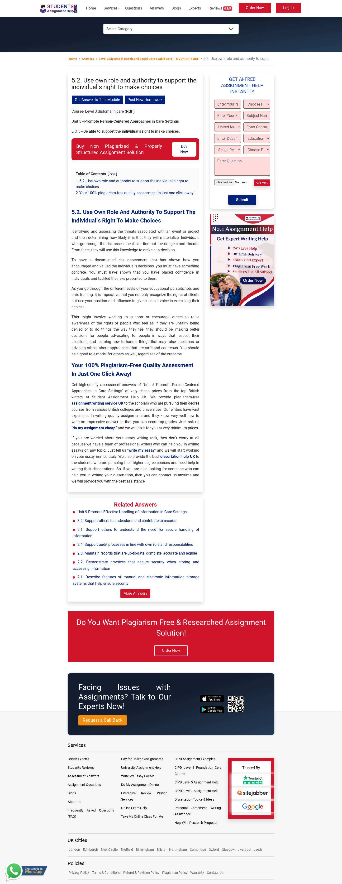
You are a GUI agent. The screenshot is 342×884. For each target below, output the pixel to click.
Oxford (214, 849)
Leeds (258, 849)
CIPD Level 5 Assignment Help (196, 782)
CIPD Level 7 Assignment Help (196, 791)
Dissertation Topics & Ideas (194, 799)
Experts (195, 8)
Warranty (197, 872)
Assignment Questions (84, 785)
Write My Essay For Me (137, 776)
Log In (288, 7)
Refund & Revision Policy (141, 872)
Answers (157, 8)
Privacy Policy (79, 872)
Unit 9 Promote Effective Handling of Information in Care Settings (132, 512)
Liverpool (245, 849)
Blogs (176, 8)
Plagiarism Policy (174, 872)
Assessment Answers (83, 776)
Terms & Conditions (106, 872)
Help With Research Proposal (196, 823)
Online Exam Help (134, 808)
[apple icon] (212, 698)
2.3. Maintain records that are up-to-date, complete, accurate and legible (137, 553)
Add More (262, 182)
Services (111, 8)
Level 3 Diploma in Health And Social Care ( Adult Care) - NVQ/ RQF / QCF (149, 59)
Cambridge (198, 849)
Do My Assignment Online (140, 785)
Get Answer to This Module (97, 99)
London (74, 849)
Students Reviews (81, 767)
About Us (74, 802)
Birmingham (145, 849)
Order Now (255, 7)
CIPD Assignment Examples (195, 759)
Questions (133, 8)
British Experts (78, 759)
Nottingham (178, 849)
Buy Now (184, 149)
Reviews (220, 8)
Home (91, 8)
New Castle (109, 849)
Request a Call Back (103, 720)
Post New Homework (145, 99)
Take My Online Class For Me (142, 816)
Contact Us (215, 872)
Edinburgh (90, 849)
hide (112, 174)
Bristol (161, 849)
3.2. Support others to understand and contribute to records (126, 520)
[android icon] (212, 709)
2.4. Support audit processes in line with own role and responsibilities (135, 544)
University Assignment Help (141, 767)
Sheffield (126, 849)
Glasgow (229, 849)
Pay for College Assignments (142, 759)
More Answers (135, 593)
